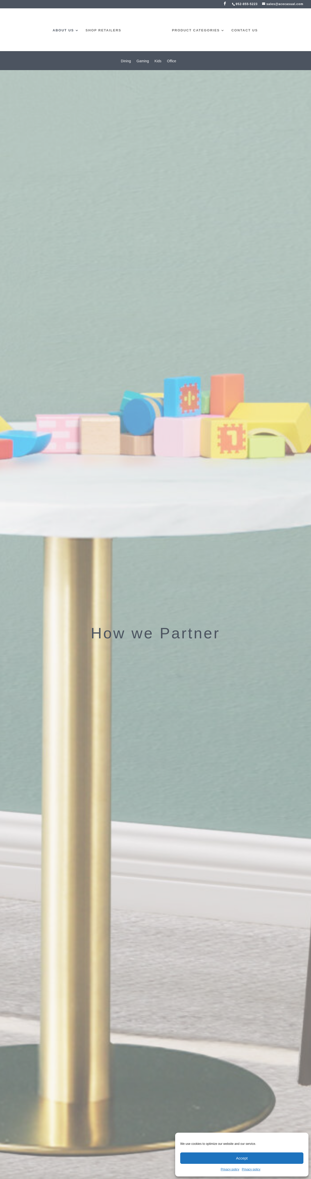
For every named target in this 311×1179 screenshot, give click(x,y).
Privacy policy (230, 1169)
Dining (126, 61)
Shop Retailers (103, 30)
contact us (244, 30)
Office (171, 61)
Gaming (143, 61)
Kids (158, 61)
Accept (242, 1158)
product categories (196, 30)
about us (63, 30)
